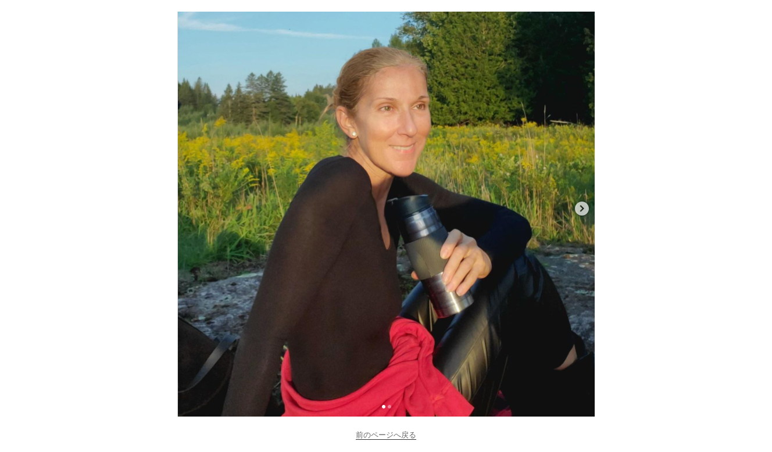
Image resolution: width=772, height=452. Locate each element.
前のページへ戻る (386, 435)
